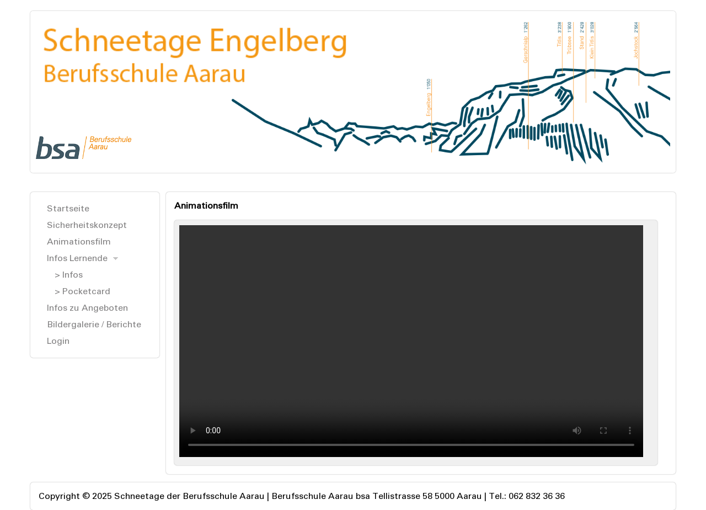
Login (58, 341)
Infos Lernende (77, 258)
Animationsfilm (79, 241)
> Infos (69, 274)
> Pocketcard (82, 291)
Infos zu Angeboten (87, 307)
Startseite (68, 208)
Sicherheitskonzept (87, 225)
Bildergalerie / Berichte (94, 324)
